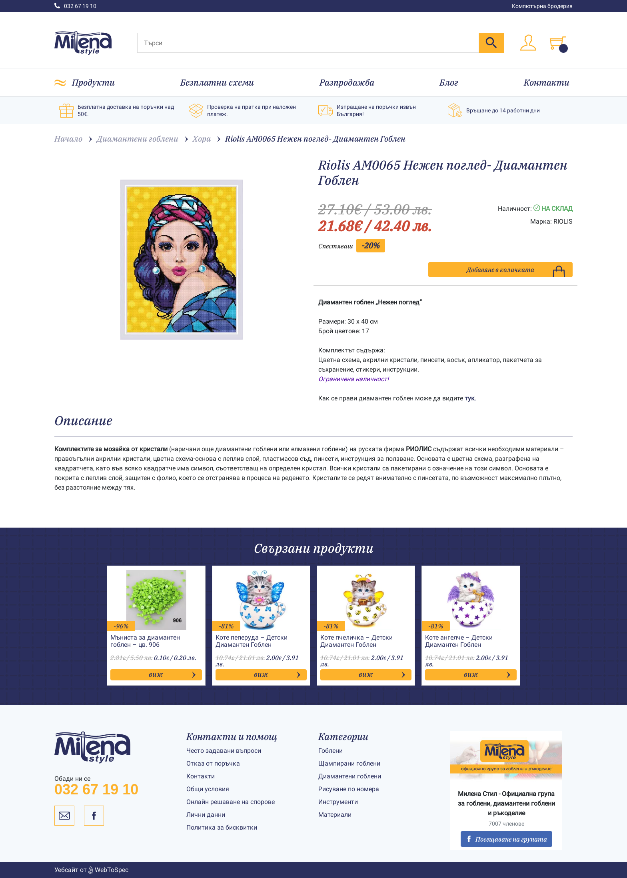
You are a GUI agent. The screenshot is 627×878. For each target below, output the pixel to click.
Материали (334, 814)
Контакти (546, 82)
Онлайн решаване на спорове (230, 802)
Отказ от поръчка (213, 763)
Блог (448, 82)
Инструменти (338, 802)
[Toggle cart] (558, 42)
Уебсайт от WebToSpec (91, 870)
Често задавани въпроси (223, 750)
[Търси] (308, 43)
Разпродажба (346, 82)
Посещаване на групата (506, 839)
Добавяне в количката (516, 271)
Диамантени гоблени (349, 776)
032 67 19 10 (75, 6)
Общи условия (207, 789)
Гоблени (330, 750)
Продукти (93, 82)
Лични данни (205, 814)
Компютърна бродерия (542, 6)
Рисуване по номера (348, 789)
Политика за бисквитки (221, 827)
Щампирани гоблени (349, 763)
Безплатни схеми (217, 82)
